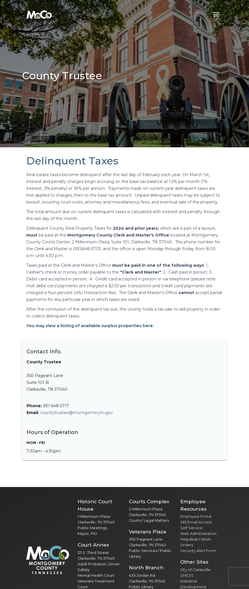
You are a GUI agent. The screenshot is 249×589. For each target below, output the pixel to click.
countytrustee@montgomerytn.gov (76, 412)
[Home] (39, 14)
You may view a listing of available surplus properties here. (90, 325)
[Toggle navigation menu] (216, 14)
